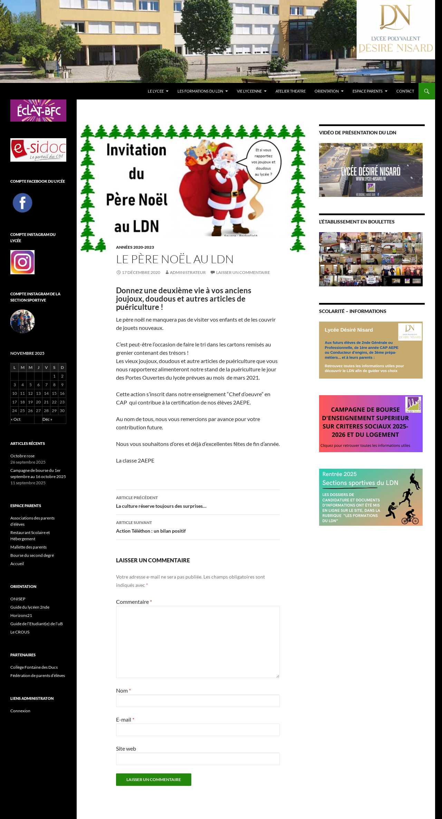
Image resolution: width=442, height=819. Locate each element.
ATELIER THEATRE (291, 91)
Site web (126, 748)
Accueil (17, 563)
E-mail (125, 719)
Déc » (47, 419)
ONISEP (17, 598)
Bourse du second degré (32, 555)
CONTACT (405, 91)
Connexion (20, 710)
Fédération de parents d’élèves (37, 675)
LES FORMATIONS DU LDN (200, 91)
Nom (123, 690)
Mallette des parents (28, 547)
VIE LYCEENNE (249, 91)
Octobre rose (22, 455)
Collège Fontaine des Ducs (34, 667)
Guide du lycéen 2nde (29, 607)
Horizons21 (21, 615)
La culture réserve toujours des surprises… (198, 501)
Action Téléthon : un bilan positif (198, 526)
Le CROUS (19, 632)
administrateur (188, 272)
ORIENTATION (327, 91)
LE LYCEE (156, 91)
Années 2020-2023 (135, 247)
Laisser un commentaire (243, 272)
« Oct (15, 419)
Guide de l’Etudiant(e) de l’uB (36, 623)
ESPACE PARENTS (368, 91)
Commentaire (134, 601)
